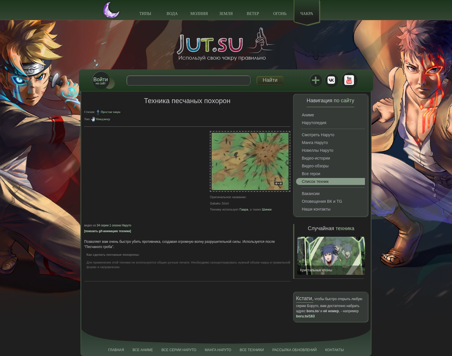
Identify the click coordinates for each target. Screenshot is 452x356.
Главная (116, 350)
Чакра (306, 14)
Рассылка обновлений (294, 350)
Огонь (280, 14)
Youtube (349, 80)
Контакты (334, 350)
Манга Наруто (315, 142)
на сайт (100, 81)
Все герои (311, 173)
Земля (226, 14)
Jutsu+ (316, 80)
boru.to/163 (305, 316)
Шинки (267, 209)
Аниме (308, 115)
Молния (199, 14)
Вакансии (311, 193)
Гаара (244, 209)
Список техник (315, 181)
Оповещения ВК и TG (322, 201)
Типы (145, 14)
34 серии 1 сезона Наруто (114, 225)
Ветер (253, 14)
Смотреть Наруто (318, 134)
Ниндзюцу (103, 119)
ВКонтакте (331, 80)
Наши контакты (316, 209)
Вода (172, 14)
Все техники (252, 350)
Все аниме (143, 350)
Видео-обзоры (315, 166)
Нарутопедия (314, 122)
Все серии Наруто (178, 350)
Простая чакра (110, 111)
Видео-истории (316, 158)
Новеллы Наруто (317, 150)
